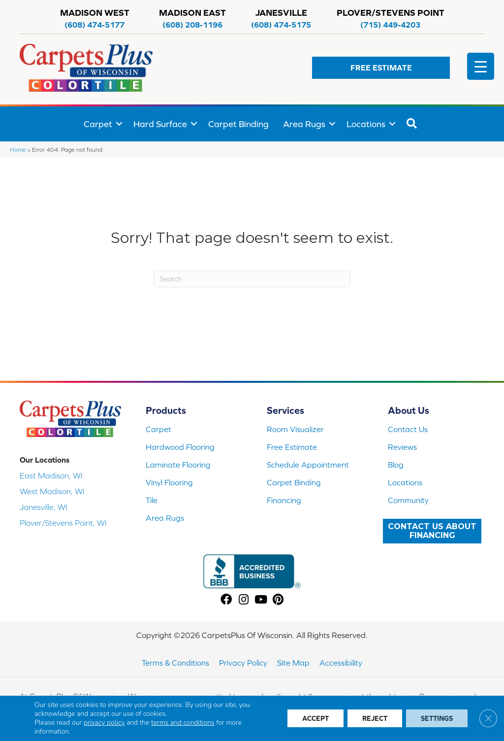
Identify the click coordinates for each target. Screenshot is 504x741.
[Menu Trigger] (480, 66)
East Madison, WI (51, 475)
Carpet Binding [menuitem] (238, 124)
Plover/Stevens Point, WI (63, 522)
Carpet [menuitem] (98, 124)
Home (18, 149)
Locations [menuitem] (365, 124)
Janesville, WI (43, 507)
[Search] (252, 278)
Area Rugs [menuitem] (304, 124)
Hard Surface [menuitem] (160, 124)
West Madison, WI (52, 491)
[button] (381, 68)
